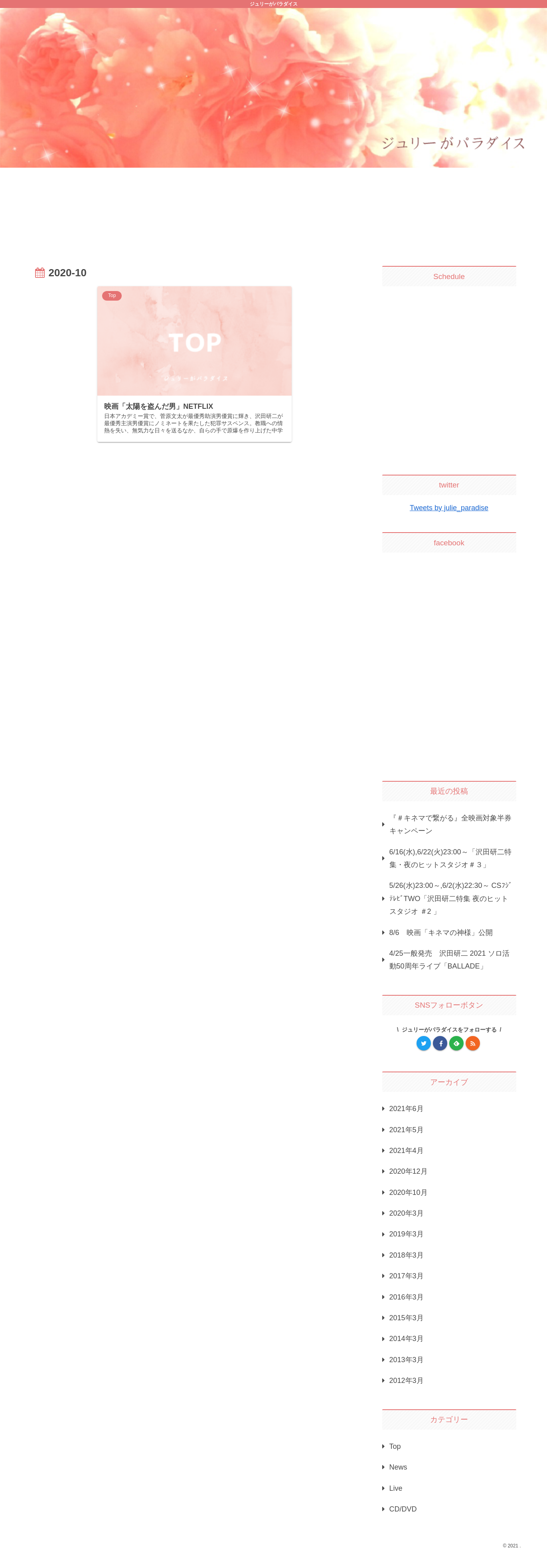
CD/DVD (403, 1509)
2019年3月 (406, 1234)
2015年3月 (406, 1318)
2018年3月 (406, 1255)
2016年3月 (406, 1297)
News (398, 1467)
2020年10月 (408, 1192)
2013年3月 (406, 1360)
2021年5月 (406, 1130)
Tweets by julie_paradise (449, 508)
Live (396, 1488)
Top (395, 1446)
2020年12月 (408, 1171)
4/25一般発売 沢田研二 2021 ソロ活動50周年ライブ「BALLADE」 (449, 959)
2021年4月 (406, 1151)
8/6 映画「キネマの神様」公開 (441, 933)
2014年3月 (406, 1339)
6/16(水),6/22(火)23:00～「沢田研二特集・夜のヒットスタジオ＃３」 (450, 858)
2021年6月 (406, 1109)
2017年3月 (406, 1276)
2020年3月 (406, 1213)
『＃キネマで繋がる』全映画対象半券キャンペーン (450, 824)
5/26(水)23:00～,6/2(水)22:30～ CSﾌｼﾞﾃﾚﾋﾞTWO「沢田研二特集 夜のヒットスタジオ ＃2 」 (450, 898)
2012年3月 (406, 1381)
